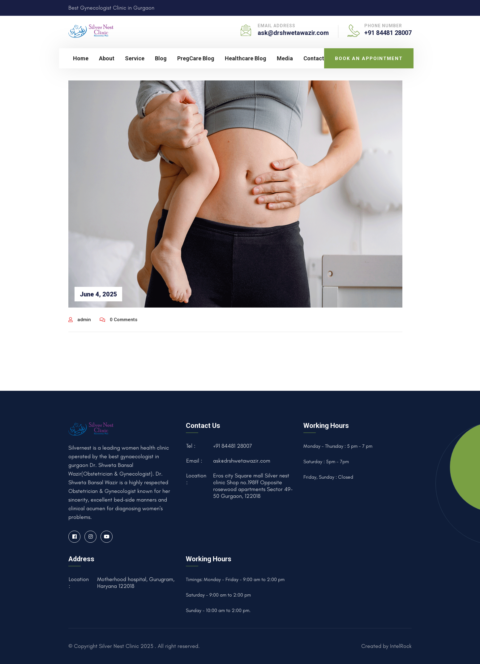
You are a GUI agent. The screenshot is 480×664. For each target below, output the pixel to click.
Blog (161, 58)
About (106, 58)
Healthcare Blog (245, 58)
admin (79, 319)
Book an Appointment (369, 58)
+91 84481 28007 (388, 33)
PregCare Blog (195, 58)
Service (134, 58)
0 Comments (118, 319)
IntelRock (401, 646)
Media (285, 58)
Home (80, 58)
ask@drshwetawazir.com (293, 33)
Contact (313, 58)
